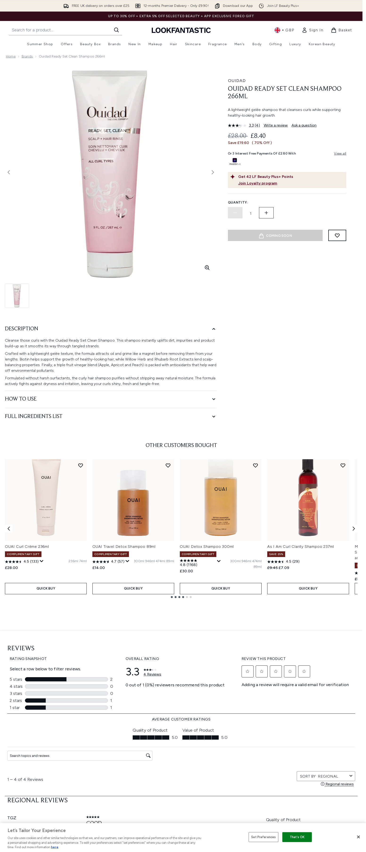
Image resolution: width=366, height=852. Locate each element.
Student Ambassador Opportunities (249, 818)
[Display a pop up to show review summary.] (41, 561)
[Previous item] (8, 528)
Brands (27, 56)
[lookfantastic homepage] (181, 30)
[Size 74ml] (83, 561)
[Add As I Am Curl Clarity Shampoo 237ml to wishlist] (343, 465)
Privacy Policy (162, 750)
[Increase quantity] (266, 212)
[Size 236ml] (73, 561)
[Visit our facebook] (262, 700)
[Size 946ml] (150, 561)
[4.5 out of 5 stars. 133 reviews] (22, 562)
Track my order (96, 790)
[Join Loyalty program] (291, 183)
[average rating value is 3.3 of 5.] (241, 125)
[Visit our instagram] (284, 700)
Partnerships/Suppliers (238, 790)
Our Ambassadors (235, 778)
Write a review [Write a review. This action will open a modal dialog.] (276, 125)
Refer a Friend (232, 801)
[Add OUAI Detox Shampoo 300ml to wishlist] (255, 465)
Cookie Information (167, 756)
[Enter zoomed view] (207, 267)
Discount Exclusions (99, 756)
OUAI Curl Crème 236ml (27, 546)
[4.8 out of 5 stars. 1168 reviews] (198, 563)
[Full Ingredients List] (111, 416)
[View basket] (341, 30)
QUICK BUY (46, 588)
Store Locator (300, 744)
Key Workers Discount (238, 807)
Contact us (93, 778)
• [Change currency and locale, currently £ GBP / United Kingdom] (284, 30)
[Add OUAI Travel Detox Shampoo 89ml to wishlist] (168, 465)
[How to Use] (111, 399)
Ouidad (237, 80)
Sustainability (162, 767)
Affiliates (227, 784)
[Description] (111, 329)
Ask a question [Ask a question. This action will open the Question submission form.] (304, 125)
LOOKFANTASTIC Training (309, 761)
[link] (312, 30)
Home (11, 56)
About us (228, 744)
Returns (90, 761)
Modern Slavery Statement (173, 761)
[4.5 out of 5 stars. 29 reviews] (283, 562)
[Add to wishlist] (337, 235)
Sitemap (227, 795)
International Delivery (100, 773)
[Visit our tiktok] (307, 700)
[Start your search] (65, 30)
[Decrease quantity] (235, 212)
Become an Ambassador (240, 812)
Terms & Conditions (167, 744)
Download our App (99, 750)
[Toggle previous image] (8, 172)
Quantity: (238, 203)
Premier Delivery (96, 784)
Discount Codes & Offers (241, 773)
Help (87, 744)
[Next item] (354, 528)
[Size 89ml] (170, 561)
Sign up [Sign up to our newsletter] (162, 700)
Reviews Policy (163, 773)
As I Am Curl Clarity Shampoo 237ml (300, 546)
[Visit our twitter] (273, 700)
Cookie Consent (19, 778)
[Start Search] (116, 30)
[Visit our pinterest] (318, 700)
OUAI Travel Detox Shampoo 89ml (124, 546)
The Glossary (231, 750)
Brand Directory (233, 756)
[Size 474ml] (160, 561)
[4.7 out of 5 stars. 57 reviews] (108, 562)
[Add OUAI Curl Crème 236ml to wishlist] (80, 465)
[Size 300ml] (139, 561)
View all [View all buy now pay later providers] (340, 154)
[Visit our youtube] (296, 700)
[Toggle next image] (213, 172)
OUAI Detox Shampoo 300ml (207, 546)
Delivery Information (100, 767)
